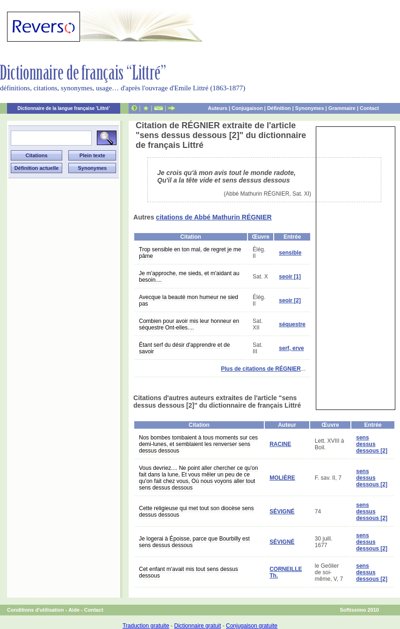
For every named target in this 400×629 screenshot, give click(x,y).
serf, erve (291, 348)
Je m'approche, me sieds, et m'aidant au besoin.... (189, 276)
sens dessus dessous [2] (371, 444)
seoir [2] (290, 300)
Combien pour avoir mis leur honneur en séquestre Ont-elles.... (189, 324)
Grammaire (342, 108)
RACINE (280, 444)
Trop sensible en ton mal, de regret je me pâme (190, 252)
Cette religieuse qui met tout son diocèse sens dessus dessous (196, 511)
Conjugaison (247, 108)
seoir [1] (290, 276)
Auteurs (217, 108)
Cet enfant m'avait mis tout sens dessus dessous (188, 572)
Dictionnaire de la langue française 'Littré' (63, 108)
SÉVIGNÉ (281, 511)
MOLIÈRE (282, 478)
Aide (74, 610)
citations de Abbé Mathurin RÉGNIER (213, 217)
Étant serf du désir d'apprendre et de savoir (184, 348)
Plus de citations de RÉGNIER (261, 369)
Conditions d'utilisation (35, 610)
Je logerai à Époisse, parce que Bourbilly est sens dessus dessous (194, 542)
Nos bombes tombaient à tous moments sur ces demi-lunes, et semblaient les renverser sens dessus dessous (198, 444)
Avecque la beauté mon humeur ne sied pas (188, 300)
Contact (369, 108)
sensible (290, 252)
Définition (279, 108)
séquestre (292, 324)
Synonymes (309, 108)
